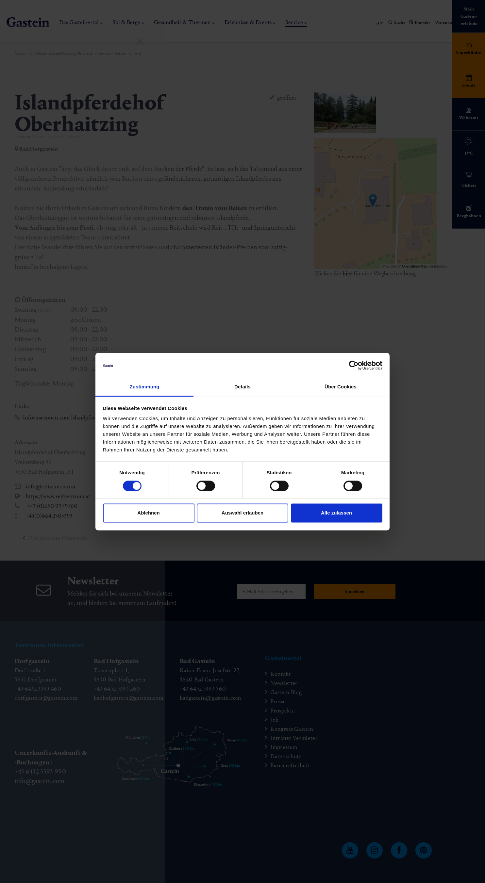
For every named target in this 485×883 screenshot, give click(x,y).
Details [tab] (242, 387)
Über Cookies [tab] (341, 387)
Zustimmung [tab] (144, 387)
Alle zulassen (336, 513)
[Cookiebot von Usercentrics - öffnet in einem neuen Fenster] (353, 365)
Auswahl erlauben (242, 513)
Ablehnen (148, 513)
